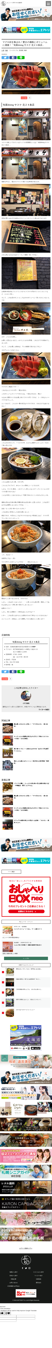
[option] (26, 14)
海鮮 (6, 50)
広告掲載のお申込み (13, 1286)
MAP (34, 647)
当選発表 (38, 1279)
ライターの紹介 (44, 709)
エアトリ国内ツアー (25, 1248)
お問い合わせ (14, 1282)
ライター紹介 (38, 1275)
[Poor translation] (7, 1313)
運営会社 (38, 1282)
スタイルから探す (38, 1272)
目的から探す (14, 1275)
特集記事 (13, 1279)
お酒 (3, 50)
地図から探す (14, 1272)
